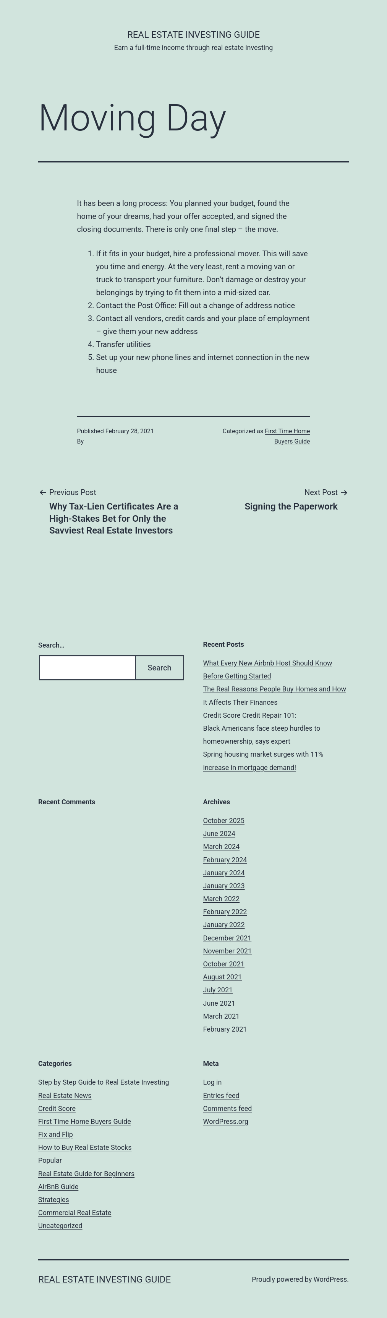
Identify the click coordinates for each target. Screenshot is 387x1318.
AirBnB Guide (58, 1187)
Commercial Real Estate (74, 1213)
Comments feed (227, 1108)
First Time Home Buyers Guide (84, 1121)
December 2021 (227, 938)
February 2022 (225, 912)
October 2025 (224, 821)
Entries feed (221, 1095)
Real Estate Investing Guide (193, 34)
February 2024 (225, 860)
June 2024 (219, 833)
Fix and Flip (55, 1134)
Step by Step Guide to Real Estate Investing (103, 1082)
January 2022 (224, 925)
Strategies (53, 1200)
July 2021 (218, 990)
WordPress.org (226, 1121)
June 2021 (219, 1003)
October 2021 (224, 964)
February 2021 (225, 1029)
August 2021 (222, 977)
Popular (50, 1160)
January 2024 (224, 873)
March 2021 (221, 1016)
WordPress (330, 1279)
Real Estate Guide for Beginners (86, 1174)
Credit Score (57, 1108)
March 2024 (221, 846)
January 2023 (224, 886)
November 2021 (227, 951)
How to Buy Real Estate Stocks (85, 1147)
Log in (212, 1082)
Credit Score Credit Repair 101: (250, 715)
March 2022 (221, 899)
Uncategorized (60, 1226)
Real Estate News (65, 1095)
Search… (51, 645)
